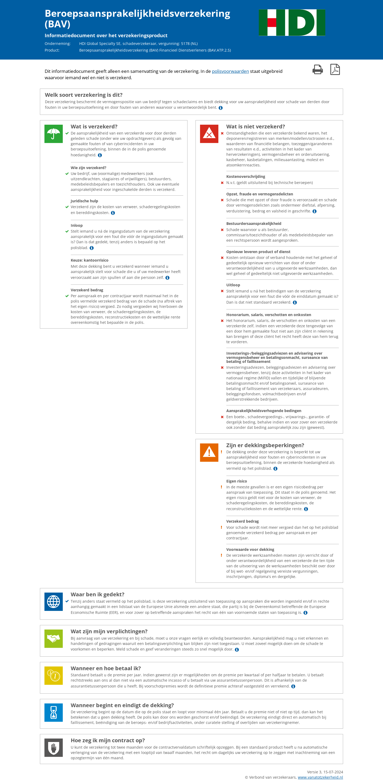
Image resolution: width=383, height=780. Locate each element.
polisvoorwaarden (230, 71)
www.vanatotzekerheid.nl (320, 777)
